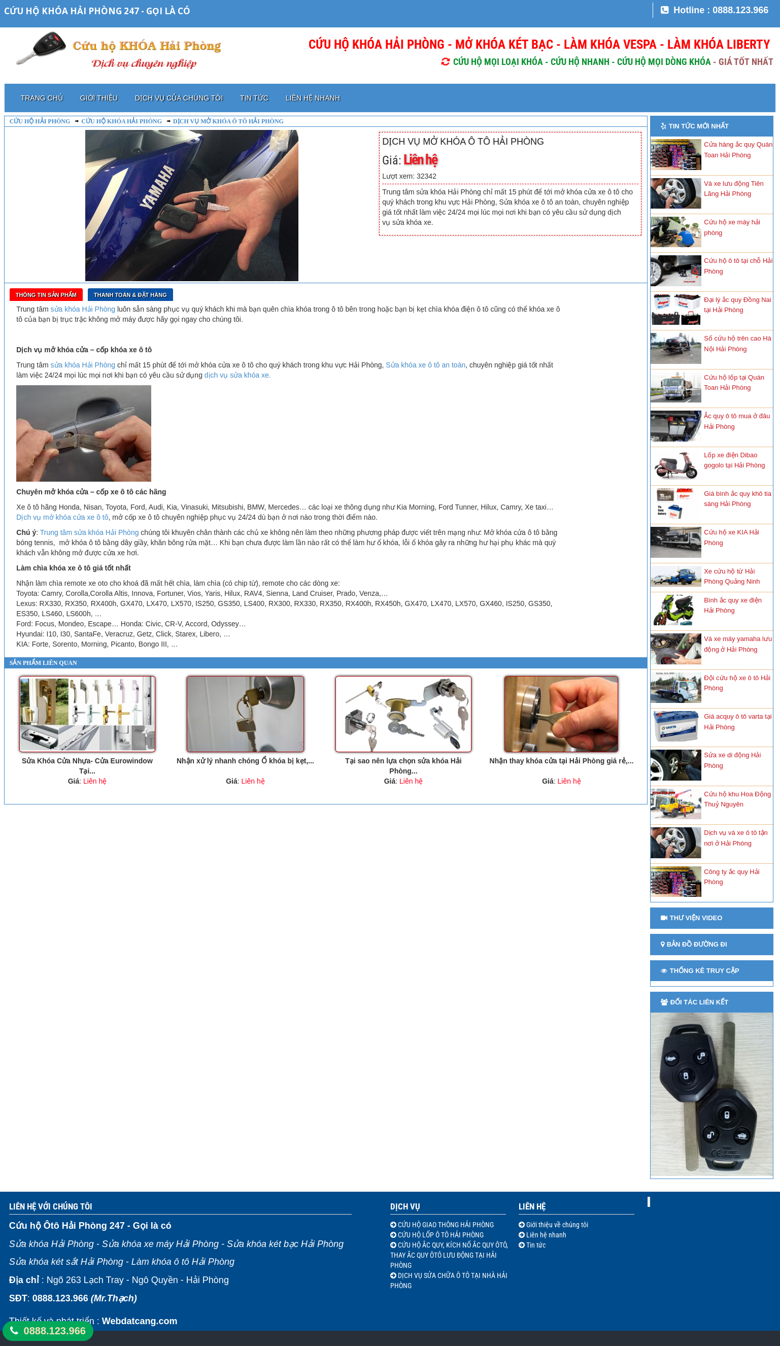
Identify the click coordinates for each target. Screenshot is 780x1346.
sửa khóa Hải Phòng (83, 309)
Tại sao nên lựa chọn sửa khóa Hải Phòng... (403, 766)
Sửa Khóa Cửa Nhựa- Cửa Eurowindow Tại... (87, 766)
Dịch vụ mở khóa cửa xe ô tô (62, 517)
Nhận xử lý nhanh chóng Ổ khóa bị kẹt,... (245, 761)
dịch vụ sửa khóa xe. (238, 375)
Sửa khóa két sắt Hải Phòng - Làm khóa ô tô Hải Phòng (121, 1262)
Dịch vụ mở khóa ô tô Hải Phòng (228, 121)
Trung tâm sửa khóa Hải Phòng (89, 532)
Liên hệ (532, 1206)
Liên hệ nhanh (313, 98)
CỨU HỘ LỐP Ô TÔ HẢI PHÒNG (440, 1235)
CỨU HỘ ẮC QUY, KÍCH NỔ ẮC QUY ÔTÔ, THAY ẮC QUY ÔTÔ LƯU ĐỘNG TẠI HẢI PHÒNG (449, 1255)
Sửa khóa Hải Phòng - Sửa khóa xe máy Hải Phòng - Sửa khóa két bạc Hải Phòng (176, 1244)
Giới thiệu (99, 98)
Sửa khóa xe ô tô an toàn (424, 365)
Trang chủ (42, 98)
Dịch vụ (405, 1206)
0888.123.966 (55, 1330)
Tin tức (254, 98)
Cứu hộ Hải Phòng (40, 121)
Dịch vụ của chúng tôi (179, 98)
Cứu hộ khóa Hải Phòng (121, 121)
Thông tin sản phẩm (46, 295)
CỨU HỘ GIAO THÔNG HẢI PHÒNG (445, 1225)
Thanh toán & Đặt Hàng (130, 295)
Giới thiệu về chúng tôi (556, 1225)
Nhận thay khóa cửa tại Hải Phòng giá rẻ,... (562, 761)
